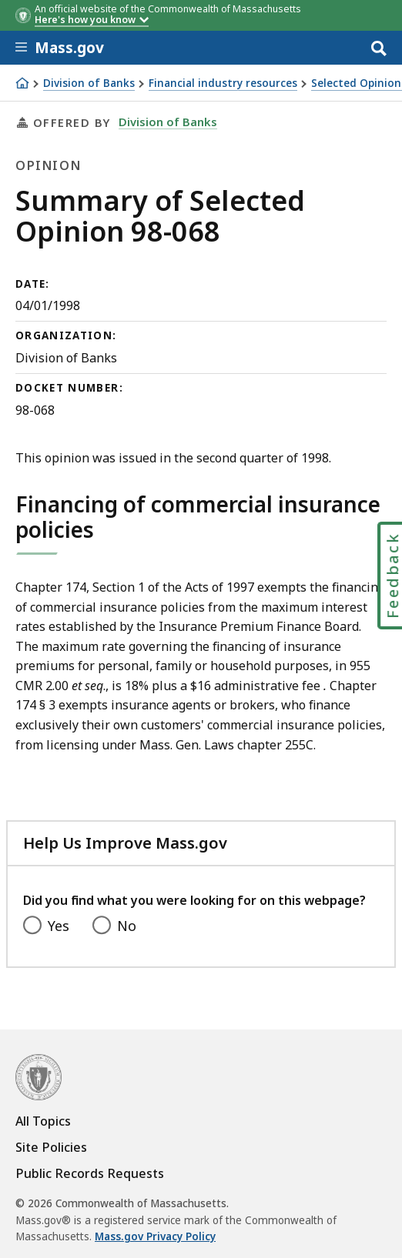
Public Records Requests (89, 1173)
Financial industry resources (223, 83)
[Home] (22, 83)
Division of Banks (89, 83)
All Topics (43, 1121)
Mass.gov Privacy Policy (155, 1236)
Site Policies (51, 1147)
